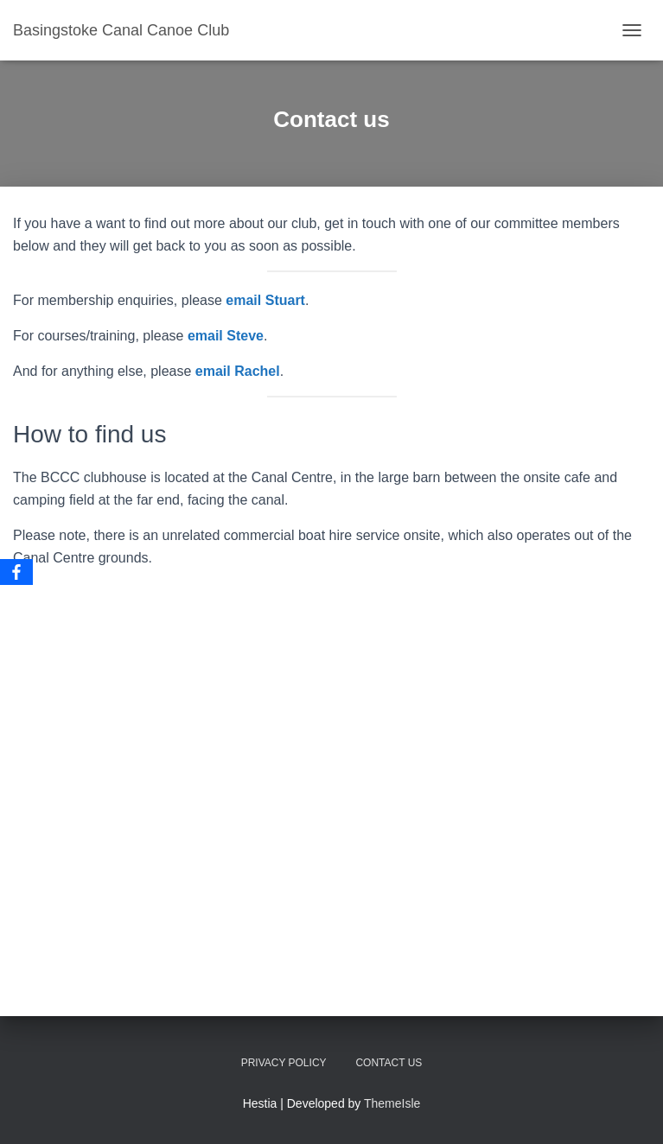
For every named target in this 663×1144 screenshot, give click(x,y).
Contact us (388, 1063)
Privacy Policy (284, 1063)
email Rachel (237, 371)
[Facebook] (16, 572)
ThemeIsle (392, 1103)
